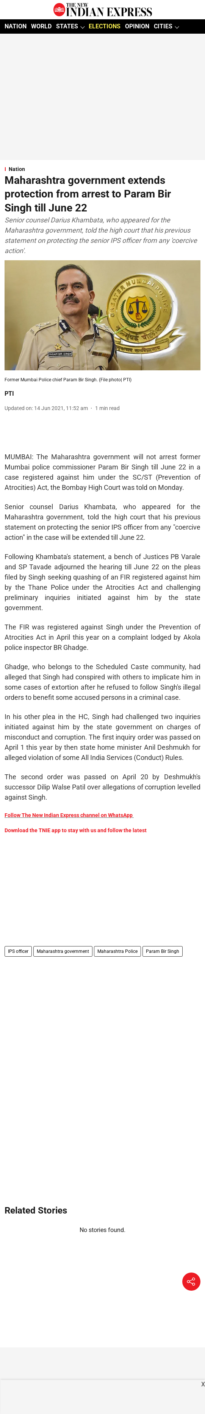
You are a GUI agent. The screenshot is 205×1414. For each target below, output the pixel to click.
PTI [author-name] (9, 393)
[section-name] (102, 169)
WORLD (41, 26)
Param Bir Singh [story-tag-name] (162, 951)
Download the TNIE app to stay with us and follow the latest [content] (76, 830)
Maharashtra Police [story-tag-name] (117, 951)
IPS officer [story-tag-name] (18, 951)
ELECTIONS (104, 26)
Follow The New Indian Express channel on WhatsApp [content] (69, 815)
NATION (16, 26)
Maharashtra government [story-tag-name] (63, 951)
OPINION (137, 26)
